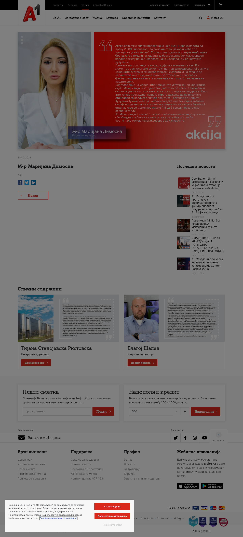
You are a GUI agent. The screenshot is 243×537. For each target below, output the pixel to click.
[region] (69, 516)
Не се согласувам (112, 525)
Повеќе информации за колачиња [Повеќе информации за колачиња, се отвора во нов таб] (58, 518)
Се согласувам (112, 506)
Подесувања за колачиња (112, 516)
